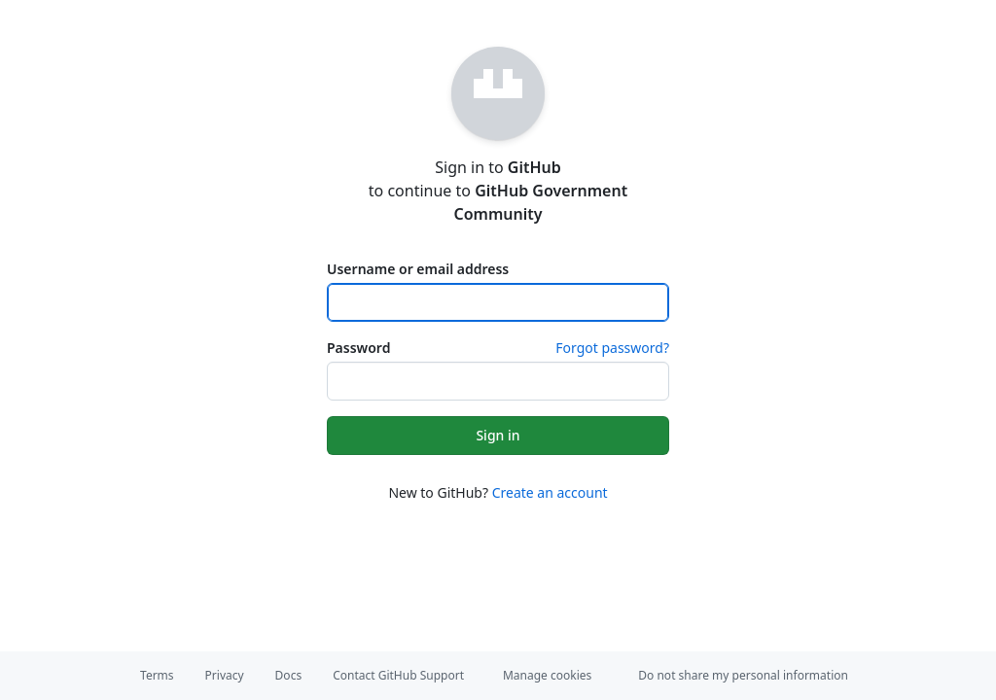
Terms (157, 675)
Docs (288, 675)
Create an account (550, 492)
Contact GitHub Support (398, 675)
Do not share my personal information (743, 675)
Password (358, 347)
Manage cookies (547, 675)
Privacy (224, 675)
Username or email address (418, 269)
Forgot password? (612, 347)
